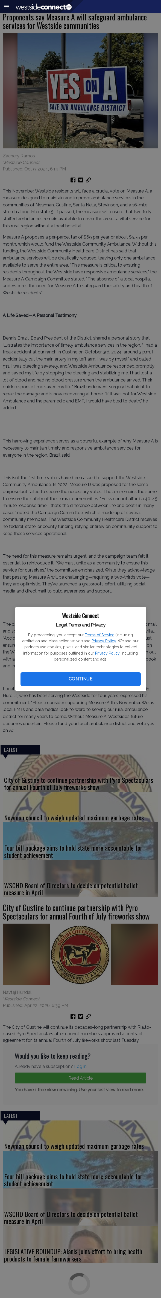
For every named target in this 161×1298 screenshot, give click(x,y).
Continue (80, 679)
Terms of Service (99, 635)
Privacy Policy (104, 641)
